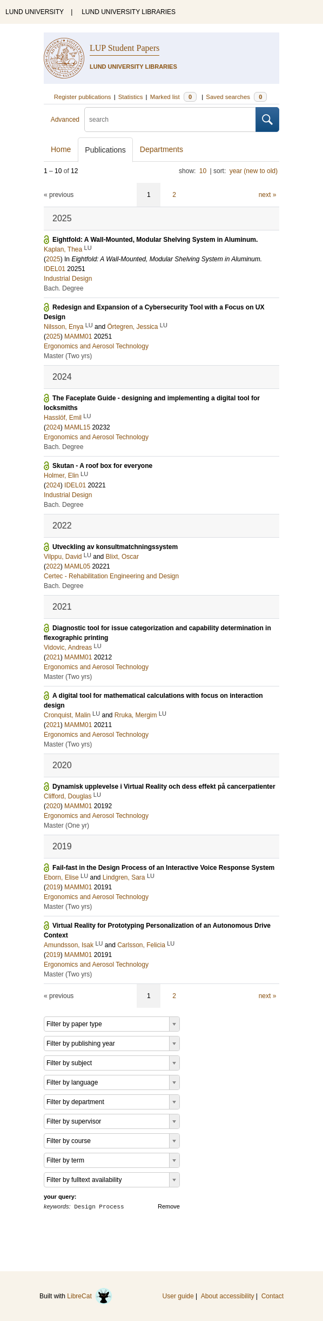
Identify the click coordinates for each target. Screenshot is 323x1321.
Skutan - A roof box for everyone (102, 466)
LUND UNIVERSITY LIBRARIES (129, 12)
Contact (272, 1296)
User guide (178, 1296)
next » (268, 195)
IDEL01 (54, 269)
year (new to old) (254, 171)
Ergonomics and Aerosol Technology (96, 346)
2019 (53, 887)
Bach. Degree (63, 288)
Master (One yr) (66, 825)
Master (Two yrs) (68, 356)
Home (61, 149)
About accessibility (227, 1296)
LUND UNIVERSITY (34, 12)
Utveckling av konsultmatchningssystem (115, 547)
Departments (161, 149)
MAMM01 (78, 336)
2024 (53, 427)
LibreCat (89, 1296)
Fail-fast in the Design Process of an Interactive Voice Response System (163, 867)
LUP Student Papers (124, 47)
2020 (53, 806)
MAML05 (77, 566)
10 (202, 171)
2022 (53, 566)
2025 (53, 259)
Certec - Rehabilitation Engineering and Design (111, 576)
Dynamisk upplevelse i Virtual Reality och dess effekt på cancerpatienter (163, 786)
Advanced (65, 119)
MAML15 (77, 427)
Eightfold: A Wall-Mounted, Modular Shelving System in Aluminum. (155, 239)
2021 (53, 657)
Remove (169, 1206)
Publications (105, 150)
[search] (170, 119)
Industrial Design (68, 278)
